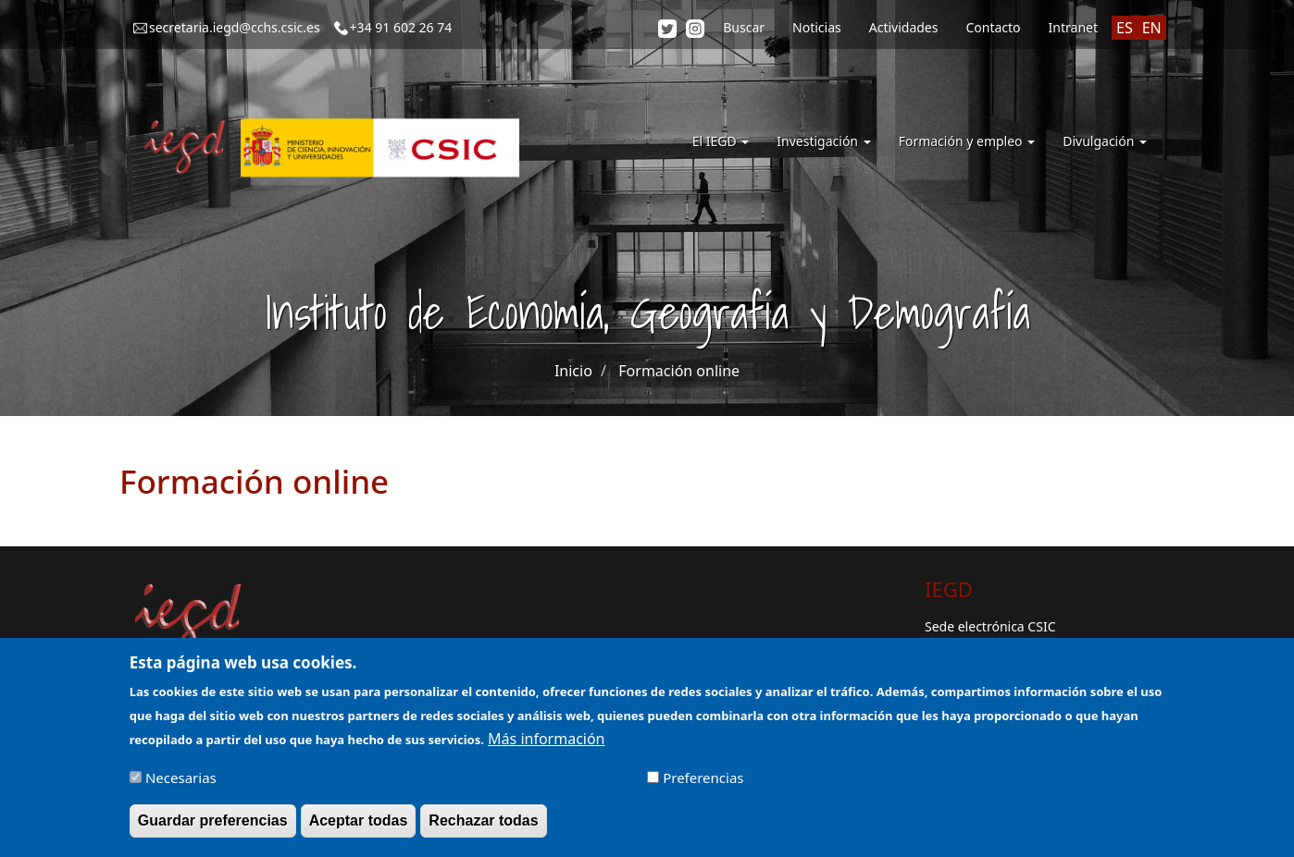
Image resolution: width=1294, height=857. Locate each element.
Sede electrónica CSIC (990, 626)
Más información (546, 747)
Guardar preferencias (213, 829)
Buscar (744, 27)
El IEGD (721, 141)
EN (1152, 28)
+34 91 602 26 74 (401, 27)
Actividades (904, 27)
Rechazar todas (483, 829)
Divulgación (1105, 141)
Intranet (1073, 27)
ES (1124, 28)
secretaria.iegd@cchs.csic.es (234, 27)
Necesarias (181, 786)
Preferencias (703, 786)
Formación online (679, 371)
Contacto (992, 27)
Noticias (816, 27)
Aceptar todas (358, 829)
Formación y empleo (967, 141)
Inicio (573, 371)
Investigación (823, 141)
